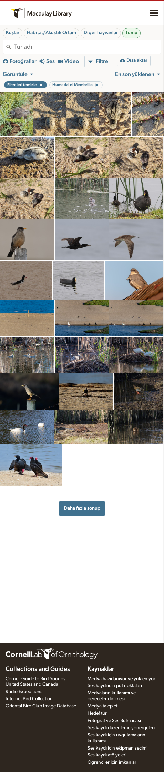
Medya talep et (102, 706)
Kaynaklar (101, 669)
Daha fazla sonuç (82, 508)
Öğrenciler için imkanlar (112, 762)
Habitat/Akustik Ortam (51, 32)
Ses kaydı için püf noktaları (115, 685)
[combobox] (87, 47)
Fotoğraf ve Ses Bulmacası (114, 720)
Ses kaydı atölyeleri (107, 755)
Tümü (131, 32)
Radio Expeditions (24, 691)
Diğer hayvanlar (101, 32)
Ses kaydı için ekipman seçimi (117, 748)
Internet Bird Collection (29, 698)
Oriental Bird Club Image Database (41, 706)
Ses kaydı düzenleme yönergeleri (121, 727)
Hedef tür (97, 713)
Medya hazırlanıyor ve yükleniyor (121, 678)
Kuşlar (12, 32)
